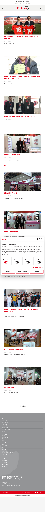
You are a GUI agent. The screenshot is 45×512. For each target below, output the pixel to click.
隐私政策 (21, 495)
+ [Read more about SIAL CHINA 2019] (5, 203)
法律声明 (17, 495)
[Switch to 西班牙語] (17, 4)
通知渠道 (28, 495)
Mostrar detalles (37, 267)
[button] (2, 8)
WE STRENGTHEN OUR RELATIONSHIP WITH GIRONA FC (21, 38)
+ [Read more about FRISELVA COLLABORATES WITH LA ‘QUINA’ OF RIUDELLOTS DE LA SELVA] (5, 89)
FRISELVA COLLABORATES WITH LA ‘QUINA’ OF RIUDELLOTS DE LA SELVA (22, 77)
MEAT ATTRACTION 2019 (13, 349)
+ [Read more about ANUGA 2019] (5, 398)
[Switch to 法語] (23, 4)
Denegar (8, 271)
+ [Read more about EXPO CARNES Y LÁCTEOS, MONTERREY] (5, 127)
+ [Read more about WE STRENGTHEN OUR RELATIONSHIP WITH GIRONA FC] (5, 49)
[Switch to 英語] (20, 4)
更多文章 (23, 406)
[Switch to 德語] (29, 4)
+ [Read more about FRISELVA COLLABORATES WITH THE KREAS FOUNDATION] (5, 321)
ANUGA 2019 (9, 387)
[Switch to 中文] (26, 4)
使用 (25, 495)
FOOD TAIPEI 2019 (11, 231)
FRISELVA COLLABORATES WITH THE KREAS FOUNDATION (21, 310)
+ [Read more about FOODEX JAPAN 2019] (5, 165)
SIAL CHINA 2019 (10, 193)
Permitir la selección (22, 271)
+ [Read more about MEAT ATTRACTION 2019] (5, 359)
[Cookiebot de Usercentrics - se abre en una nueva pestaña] (37, 239)
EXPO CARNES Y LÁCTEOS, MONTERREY (19, 117)
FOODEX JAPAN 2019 (12, 155)
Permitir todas (36, 271)
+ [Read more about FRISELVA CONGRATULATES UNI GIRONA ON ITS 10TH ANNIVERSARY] (5, 281)
